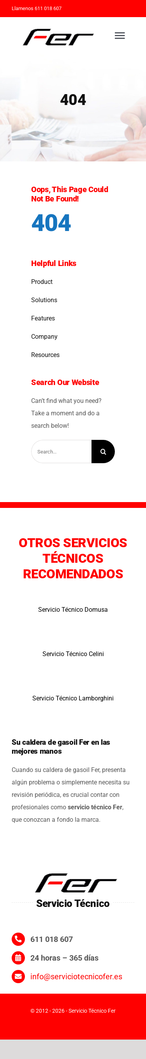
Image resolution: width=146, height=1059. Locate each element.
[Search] (103, 451)
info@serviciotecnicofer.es (76, 976)
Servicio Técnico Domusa (73, 609)
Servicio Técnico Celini (73, 654)
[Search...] (61, 451)
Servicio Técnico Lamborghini (73, 698)
